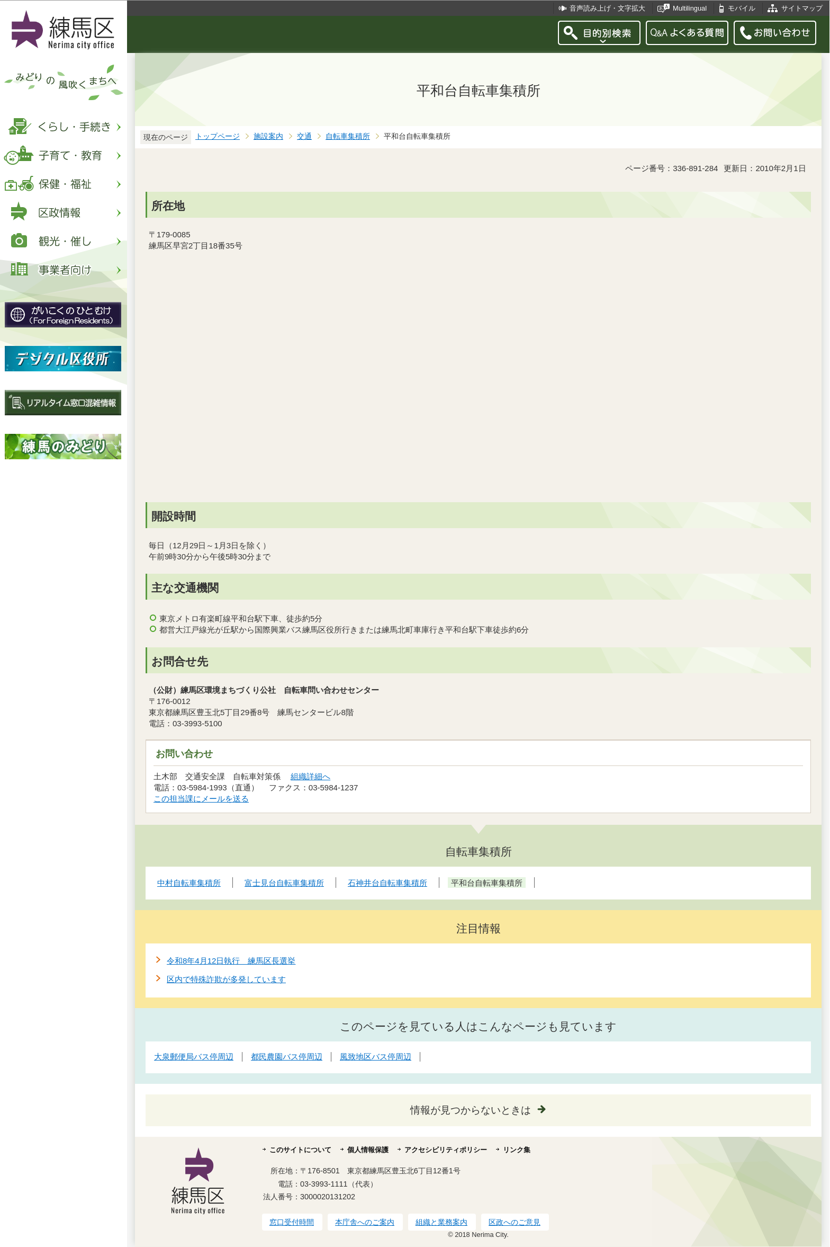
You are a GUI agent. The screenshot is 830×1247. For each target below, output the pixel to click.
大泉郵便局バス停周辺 (193, 1056)
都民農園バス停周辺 (286, 1056)
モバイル (741, 8)
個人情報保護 (368, 1150)
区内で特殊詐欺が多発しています (226, 979)
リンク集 (516, 1150)
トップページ (217, 136)
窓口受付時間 (291, 1222)
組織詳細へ (310, 776)
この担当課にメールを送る (201, 798)
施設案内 (268, 136)
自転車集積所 (348, 136)
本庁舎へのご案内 (364, 1222)
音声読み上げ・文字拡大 (607, 8)
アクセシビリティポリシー (445, 1150)
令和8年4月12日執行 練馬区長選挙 (231, 960)
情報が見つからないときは (470, 1110)
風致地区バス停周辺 (375, 1056)
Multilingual (690, 8)
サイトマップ (802, 8)
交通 (304, 136)
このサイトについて (300, 1150)
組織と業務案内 (441, 1222)
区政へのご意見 (514, 1222)
